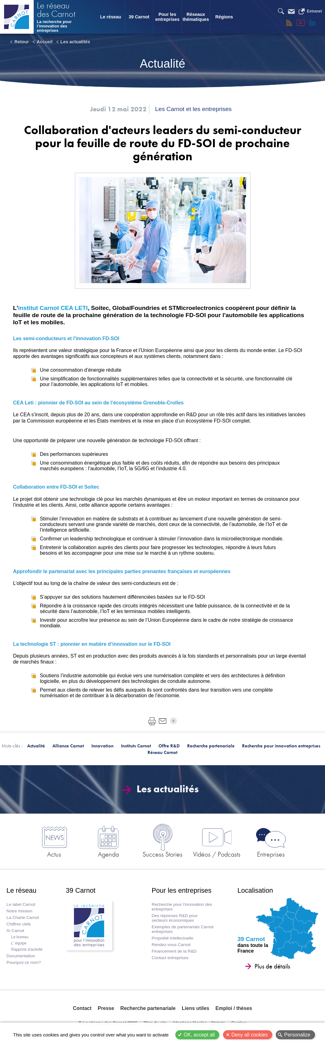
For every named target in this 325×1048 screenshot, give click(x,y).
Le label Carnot (21, 904)
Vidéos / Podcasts (216, 854)
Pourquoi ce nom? (24, 962)
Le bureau (19, 937)
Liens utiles (195, 1008)
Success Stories (162, 854)
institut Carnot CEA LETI (53, 308)
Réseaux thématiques (195, 17)
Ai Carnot (15, 930)
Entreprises (271, 854)
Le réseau (110, 16)
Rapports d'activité (26, 949)
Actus (54, 854)
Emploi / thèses (234, 1008)
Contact (82, 1008)
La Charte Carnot (23, 917)
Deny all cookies (249, 1034)
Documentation (21, 956)
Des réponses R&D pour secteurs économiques (174, 918)
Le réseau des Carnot (56, 10)
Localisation (255, 890)
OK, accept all (199, 1034)
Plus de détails (272, 966)
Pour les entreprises (167, 17)
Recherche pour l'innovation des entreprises (182, 906)
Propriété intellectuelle (172, 938)
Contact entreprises (170, 957)
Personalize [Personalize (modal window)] (297, 1034)
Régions (224, 16)
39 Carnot (139, 16)
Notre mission (19, 911)
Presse (106, 1008)
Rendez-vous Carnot (171, 944)
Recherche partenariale (148, 1008)
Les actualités (75, 41)
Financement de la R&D (174, 951)
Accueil (45, 41)
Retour (21, 41)
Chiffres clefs (19, 924)
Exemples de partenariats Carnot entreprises (183, 929)
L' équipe (19, 943)
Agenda (108, 854)
